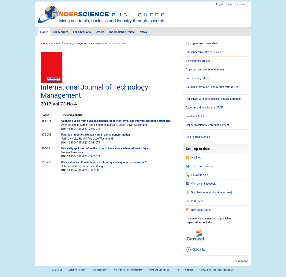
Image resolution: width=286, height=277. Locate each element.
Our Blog (193, 157)
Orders (100, 32)
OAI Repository (100, 270)
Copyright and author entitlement (205, 69)
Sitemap (240, 4)
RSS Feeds (195, 201)
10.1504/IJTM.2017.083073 (83, 128)
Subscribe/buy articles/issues (203, 52)
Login (219, 4)
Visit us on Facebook (201, 183)
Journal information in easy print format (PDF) (213, 86)
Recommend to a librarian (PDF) (205, 107)
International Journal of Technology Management (64, 43)
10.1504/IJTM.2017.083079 (83, 156)
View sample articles (198, 60)
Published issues (99, 43)
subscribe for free (220, 192)
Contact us (57, 270)
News (143, 32)
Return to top (240, 261)
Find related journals (198, 136)
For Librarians (82, 32)
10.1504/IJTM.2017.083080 (83, 170)
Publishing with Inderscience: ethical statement (214, 98)
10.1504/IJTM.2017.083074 (83, 142)
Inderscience (122, 32)
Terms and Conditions (158, 270)
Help (229, 4)
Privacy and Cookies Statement (127, 270)
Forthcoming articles (198, 78)
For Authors (60, 32)
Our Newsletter (197, 192)
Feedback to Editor (197, 116)
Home (44, 32)
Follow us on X (197, 174)
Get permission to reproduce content (207, 124)
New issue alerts (198, 209)
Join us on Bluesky (199, 166)
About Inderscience (77, 270)
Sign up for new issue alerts (202, 43)
